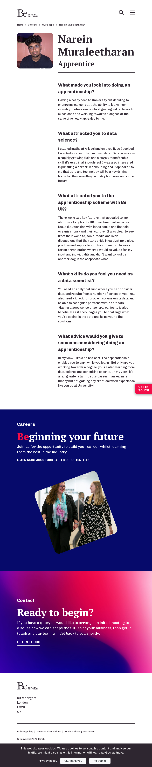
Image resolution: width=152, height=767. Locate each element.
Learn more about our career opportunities (55, 460)
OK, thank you (73, 760)
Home (20, 24)
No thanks (100, 760)
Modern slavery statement (80, 731)
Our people (48, 24)
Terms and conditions (49, 731)
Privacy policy (25, 731)
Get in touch (29, 642)
